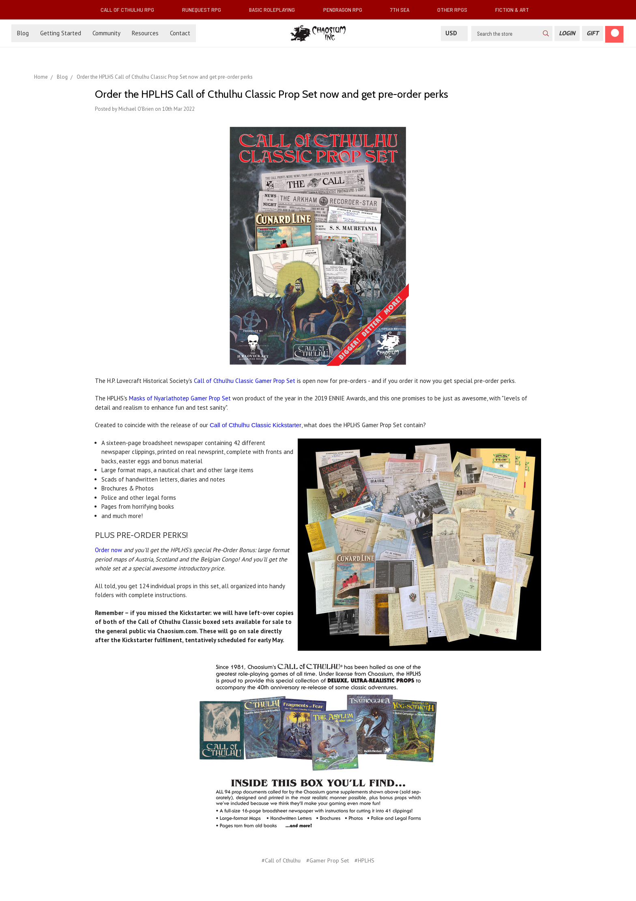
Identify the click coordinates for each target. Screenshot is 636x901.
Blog (23, 33)
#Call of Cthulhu (281, 860)
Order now (108, 550)
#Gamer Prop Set (327, 860)
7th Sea (403, 9)
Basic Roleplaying (275, 9)
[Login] (567, 33)
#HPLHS (364, 860)
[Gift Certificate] (592, 33)
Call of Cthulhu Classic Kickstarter (255, 424)
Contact (180, 33)
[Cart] (614, 34)
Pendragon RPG (346, 9)
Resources (145, 33)
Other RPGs (455, 9)
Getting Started (60, 33)
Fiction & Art (515, 9)
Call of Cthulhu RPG (131, 9)
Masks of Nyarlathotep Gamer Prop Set (180, 398)
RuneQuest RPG (205, 9)
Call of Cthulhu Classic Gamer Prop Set (244, 381)
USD (454, 33)
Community (106, 33)
